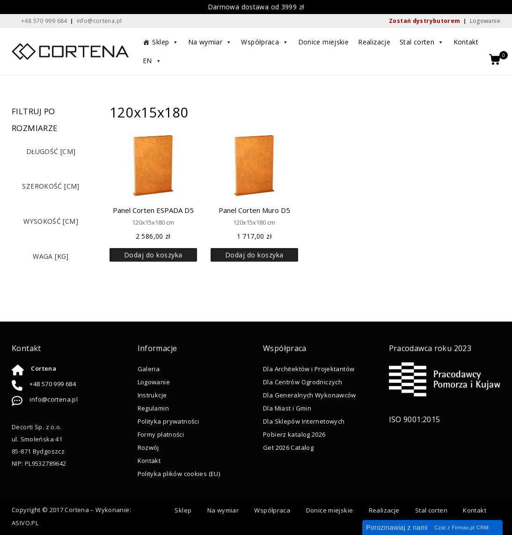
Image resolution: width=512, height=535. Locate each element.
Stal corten (422, 42)
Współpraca (264, 42)
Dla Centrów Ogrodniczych (302, 382)
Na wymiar (210, 42)
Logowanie (485, 21)
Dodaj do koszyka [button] (153, 254)
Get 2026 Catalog (288, 447)
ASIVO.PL (25, 523)
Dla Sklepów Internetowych (303, 421)
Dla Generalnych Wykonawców (309, 395)
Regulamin (153, 408)
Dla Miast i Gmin (287, 408)
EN (152, 60)
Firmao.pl (463, 527)
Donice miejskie (323, 41)
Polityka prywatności (168, 421)
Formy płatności (161, 434)
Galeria (149, 369)
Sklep (165, 42)
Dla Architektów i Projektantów (308, 369)
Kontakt (466, 41)
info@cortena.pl (53, 399)
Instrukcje (152, 395)
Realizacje (374, 41)
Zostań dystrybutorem (425, 21)
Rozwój (148, 447)
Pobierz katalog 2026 (294, 434)
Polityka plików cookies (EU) (179, 473)
